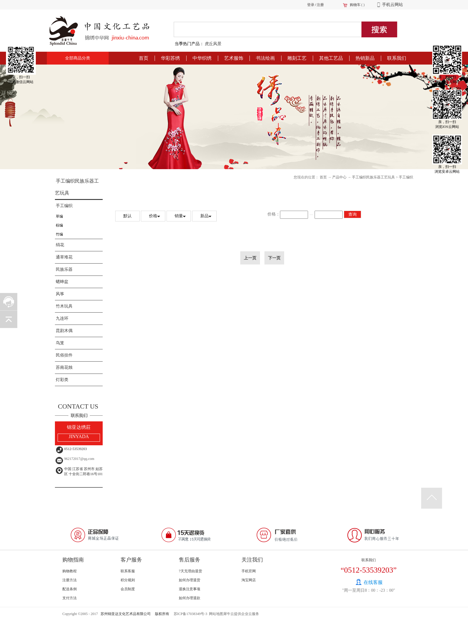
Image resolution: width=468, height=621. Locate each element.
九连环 (62, 318)
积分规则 (128, 580)
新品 (204, 216)
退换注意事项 (189, 589)
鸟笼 (60, 343)
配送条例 (69, 589)
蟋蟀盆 (62, 281)
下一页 (274, 258)
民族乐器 (64, 269)
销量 (179, 216)
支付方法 (69, 598)
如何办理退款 (189, 598)
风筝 (60, 294)
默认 (127, 216)
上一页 (250, 258)
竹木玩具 (64, 306)
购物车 (355, 5)
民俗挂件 (64, 355)
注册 (320, 5)
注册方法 (69, 580)
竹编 (59, 234)
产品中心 (339, 177)
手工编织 (64, 206)
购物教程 (69, 571)
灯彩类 (62, 379)
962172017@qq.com (79, 459)
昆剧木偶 (64, 330)
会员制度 (128, 589)
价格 (153, 216)
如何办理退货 (189, 580)
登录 (310, 5)
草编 (59, 216)
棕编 (59, 225)
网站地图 (215, 614)
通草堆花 (64, 257)
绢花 (60, 245)
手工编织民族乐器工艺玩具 (373, 177)
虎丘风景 (213, 44)
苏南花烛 (64, 367)
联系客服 (128, 571)
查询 (352, 214)
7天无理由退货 (190, 571)
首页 (143, 58)
